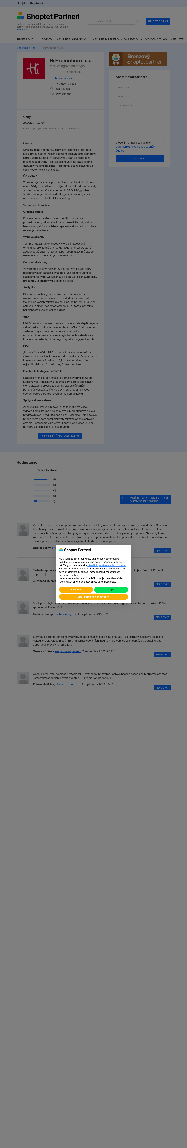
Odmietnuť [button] (76, 589)
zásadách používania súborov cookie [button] (106, 565)
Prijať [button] (111, 589)
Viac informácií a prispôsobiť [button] (93, 596)
